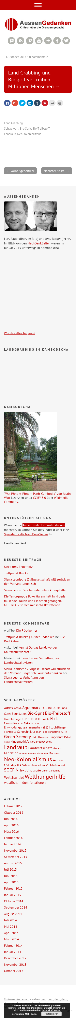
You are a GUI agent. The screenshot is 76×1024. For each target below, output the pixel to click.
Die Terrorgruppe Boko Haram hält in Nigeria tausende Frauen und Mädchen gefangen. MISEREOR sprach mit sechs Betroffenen (34, 600)
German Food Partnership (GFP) (49, 732)
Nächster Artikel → (57, 171)
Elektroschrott (31, 723)
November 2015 (15, 850)
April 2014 (11, 933)
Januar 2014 (12, 952)
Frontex (8, 732)
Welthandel (14, 777)
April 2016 (11, 825)
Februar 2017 (13, 806)
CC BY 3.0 (39, 498)
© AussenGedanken (16, 999)
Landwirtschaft (40, 747)
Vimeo (29, 40)
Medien (57, 748)
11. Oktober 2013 (15, 57)
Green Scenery (17, 736)
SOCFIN (11, 770)
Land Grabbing (13, 123)
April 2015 (11, 882)
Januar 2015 (12, 895)
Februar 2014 (13, 945)
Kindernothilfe (20, 741)
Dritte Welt (34, 719)
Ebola (54, 718)
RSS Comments (11, 40)
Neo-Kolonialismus (29, 134)
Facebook (57, 40)
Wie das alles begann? (19, 333)
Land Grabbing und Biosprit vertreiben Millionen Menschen (31, 79)
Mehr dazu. (30, 1014)
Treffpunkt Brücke (16, 573)
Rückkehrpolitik (12, 765)
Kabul (67, 737)
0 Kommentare (38, 57)
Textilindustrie (30, 770)
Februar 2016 (13, 838)
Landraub (10, 134)
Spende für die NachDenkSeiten (26, 534)
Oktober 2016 (13, 812)
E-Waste (45, 719)
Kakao (7, 741)
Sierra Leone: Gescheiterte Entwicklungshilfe (35, 590)
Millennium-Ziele (27, 753)
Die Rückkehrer (26, 630)
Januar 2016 (12, 844)
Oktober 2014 (13, 901)
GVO (34, 737)
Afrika (17, 708)
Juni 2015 (11, 876)
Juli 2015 (10, 869)
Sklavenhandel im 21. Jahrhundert (43, 765)
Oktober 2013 (13, 971)
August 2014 (13, 914)
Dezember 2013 (15, 958)
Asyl (45, 708)
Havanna (43, 737)
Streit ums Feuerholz (18, 567)
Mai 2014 (10, 926)
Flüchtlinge (57, 727)
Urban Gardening (51, 770)
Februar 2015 (13, 888)
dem (43, 999)
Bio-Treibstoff (41, 128)
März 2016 (11, 831)
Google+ (48, 40)
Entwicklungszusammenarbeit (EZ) (26, 727)
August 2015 (13, 863)
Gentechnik (24, 731)
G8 (15, 732)
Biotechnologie (12, 719)
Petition (58, 760)
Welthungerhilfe (45, 776)
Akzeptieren (51, 1013)
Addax (8, 708)
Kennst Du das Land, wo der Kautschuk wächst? (30, 649)
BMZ (24, 719)
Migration (11, 753)
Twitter (66, 40)
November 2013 (15, 964)
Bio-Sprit (25, 128)
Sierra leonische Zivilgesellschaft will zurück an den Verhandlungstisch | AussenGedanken (37, 671)
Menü (38, 5)
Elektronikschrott (13, 723)
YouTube (39, 40)
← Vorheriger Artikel (20, 171)
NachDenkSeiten (39, 243)
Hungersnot (55, 737)
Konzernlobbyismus (41, 741)
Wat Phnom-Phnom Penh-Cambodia (30, 494)
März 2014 (11, 939)
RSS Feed (20, 40)
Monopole (42, 753)
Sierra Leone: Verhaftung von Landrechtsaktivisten (32, 660)
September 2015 (15, 857)
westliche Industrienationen (25, 782)
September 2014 (15, 907)
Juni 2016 (11, 819)
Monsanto (55, 753)
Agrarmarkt (32, 707)
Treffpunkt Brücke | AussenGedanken (29, 637)
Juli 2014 (10, 920)
